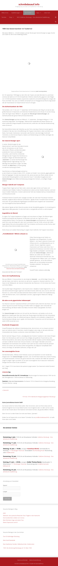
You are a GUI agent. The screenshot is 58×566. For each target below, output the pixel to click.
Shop (12, 17)
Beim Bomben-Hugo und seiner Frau (13, 520)
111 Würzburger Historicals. (16, 450)
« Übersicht (5, 390)
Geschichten (30, 12)
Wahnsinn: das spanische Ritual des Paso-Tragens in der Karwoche (21, 515)
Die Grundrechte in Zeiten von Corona (13, 518)
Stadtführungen (17, 12)
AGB (4, 513)
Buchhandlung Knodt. (38, 450)
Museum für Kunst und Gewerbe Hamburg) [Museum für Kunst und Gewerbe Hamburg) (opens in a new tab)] (15, 268)
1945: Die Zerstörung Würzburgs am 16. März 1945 (17, 548)
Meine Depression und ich (10, 522)
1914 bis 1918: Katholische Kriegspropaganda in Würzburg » (39, 396)
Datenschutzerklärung (35, 560)
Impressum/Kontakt (22, 560)
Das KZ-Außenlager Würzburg (11, 536)
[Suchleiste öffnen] (55, 22)
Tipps (39, 12)
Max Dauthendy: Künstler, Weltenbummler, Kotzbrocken (18, 544)
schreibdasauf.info (29, 4)
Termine (4, 17)
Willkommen (5, 13)
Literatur (5, 372)
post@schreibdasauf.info (42, 417)
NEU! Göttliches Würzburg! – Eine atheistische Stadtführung (33, 17)
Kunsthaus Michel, (33, 449)
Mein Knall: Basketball (9, 540)
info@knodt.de (10, 452)
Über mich (47, 13)
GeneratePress (39, 563)
